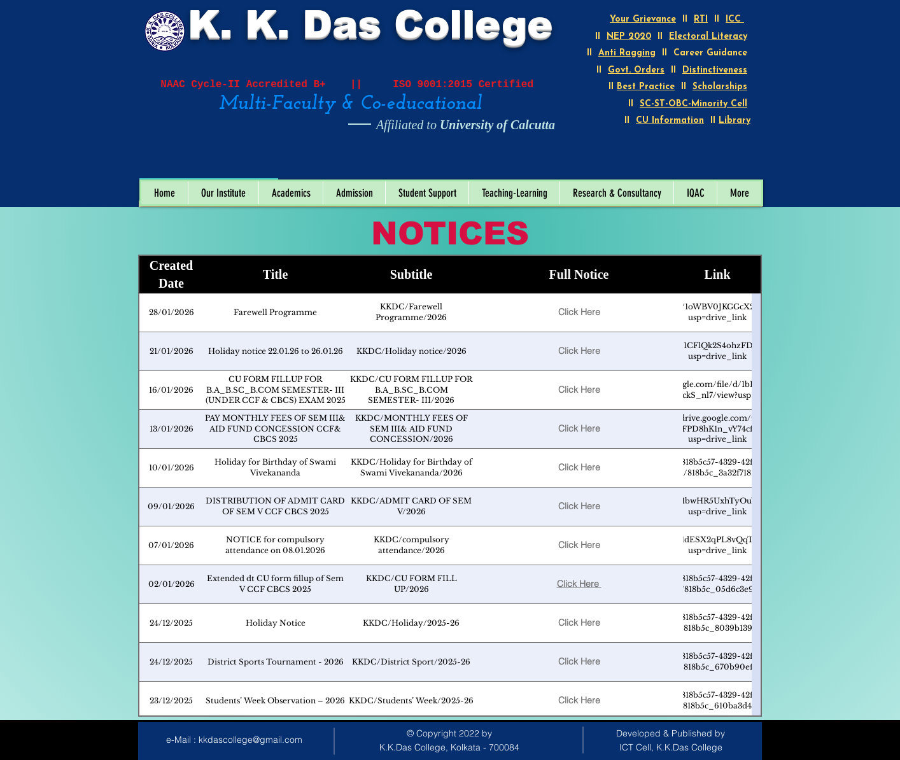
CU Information (670, 120)
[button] (223, 192)
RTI (701, 19)
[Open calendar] (260, 165)
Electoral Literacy (708, 36)
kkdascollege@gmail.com (250, 739)
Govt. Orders (636, 70)
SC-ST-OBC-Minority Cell (693, 104)
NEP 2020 (629, 36)
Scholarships (720, 87)
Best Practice (646, 87)
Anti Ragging (627, 53)
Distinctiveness (714, 70)
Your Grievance (643, 19)
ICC (735, 19)
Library (734, 120)
